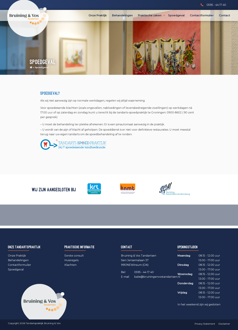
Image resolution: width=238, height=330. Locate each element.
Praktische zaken (149, 15)
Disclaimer (224, 323)
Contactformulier (202, 15)
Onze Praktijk (98, 15)
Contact (224, 15)
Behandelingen (122, 15)
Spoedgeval (176, 15)
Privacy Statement (205, 323)
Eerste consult (74, 255)
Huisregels (71, 260)
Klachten (70, 264)
